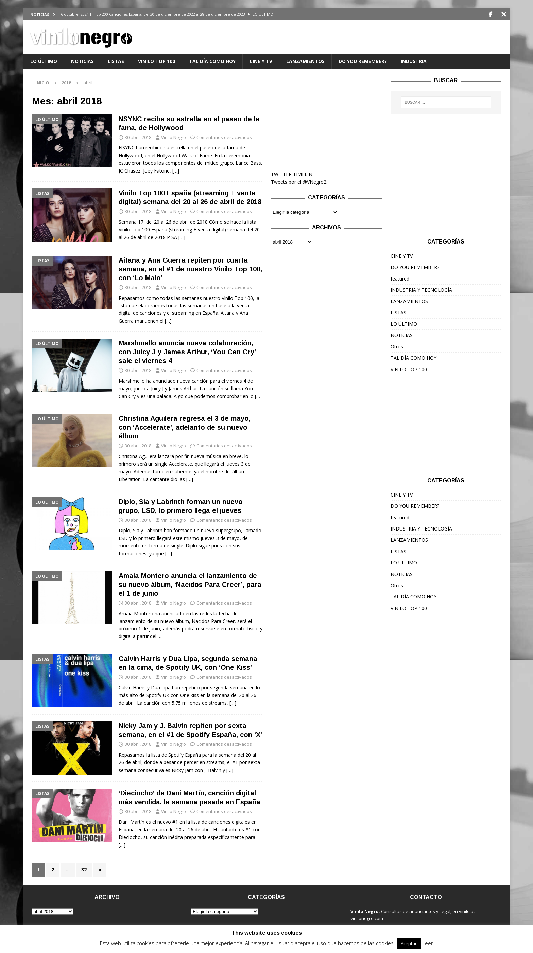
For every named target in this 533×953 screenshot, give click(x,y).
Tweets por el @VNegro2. (299, 182)
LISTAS (116, 61)
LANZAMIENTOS (305, 61)
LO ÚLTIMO (43, 61)
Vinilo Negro (173, 137)
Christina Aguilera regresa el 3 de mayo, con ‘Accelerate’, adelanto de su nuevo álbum (185, 427)
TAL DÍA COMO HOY (212, 61)
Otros (397, 346)
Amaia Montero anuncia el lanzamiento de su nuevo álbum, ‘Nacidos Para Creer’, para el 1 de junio (190, 584)
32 (84, 869)
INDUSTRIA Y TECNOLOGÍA (421, 290)
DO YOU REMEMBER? (363, 61)
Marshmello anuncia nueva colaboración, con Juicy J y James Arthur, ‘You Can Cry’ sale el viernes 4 (187, 351)
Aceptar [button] (409, 943)
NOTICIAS (82, 61)
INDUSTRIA (414, 61)
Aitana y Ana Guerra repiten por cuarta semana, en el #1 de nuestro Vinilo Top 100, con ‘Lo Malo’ (190, 269)
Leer (427, 943)
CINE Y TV (261, 61)
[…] (175, 170)
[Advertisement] (326, 119)
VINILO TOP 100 (156, 61)
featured (400, 278)
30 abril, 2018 (138, 137)
